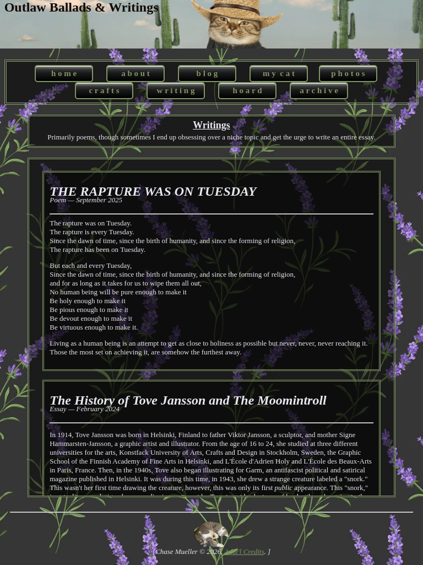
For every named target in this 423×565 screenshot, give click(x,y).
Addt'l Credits (244, 551)
